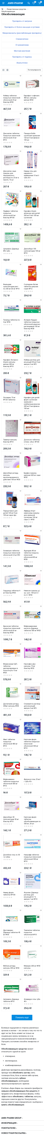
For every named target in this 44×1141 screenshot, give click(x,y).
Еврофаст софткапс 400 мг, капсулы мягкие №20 (32, 98)
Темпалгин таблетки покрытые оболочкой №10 (32, 932)
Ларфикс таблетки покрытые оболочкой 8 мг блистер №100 (10, 214)
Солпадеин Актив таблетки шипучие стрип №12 (31, 286)
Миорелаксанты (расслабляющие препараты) (22, 33)
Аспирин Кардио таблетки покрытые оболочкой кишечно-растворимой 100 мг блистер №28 (32, 324)
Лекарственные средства (16, 9)
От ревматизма (22, 45)
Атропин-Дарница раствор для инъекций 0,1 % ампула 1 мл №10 (31, 896)
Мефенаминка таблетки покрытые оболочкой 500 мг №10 (11, 782)
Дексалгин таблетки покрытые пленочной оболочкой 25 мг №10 (11, 136)
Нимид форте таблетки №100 (9, 894)
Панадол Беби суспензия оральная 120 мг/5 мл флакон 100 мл (32, 136)
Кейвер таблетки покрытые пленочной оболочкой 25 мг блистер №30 (11, 99)
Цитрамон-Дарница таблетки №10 (11, 1000)
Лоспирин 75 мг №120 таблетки (9, 399)
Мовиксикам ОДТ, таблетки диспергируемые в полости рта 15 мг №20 (10, 668)
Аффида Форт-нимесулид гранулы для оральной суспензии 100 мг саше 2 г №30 (31, 515)
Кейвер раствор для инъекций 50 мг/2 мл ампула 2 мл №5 (32, 362)
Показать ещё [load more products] (22, 1017)
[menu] (3, 3)
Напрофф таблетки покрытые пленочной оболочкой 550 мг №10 (32, 858)
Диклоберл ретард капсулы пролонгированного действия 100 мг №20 (11, 476)
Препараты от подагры (22, 57)
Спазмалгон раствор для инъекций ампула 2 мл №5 (32, 706)
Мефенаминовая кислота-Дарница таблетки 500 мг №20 (32, 628)
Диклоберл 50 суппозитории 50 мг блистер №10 (11, 819)
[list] (7, 70)
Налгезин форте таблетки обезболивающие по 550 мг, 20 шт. (32, 820)
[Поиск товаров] (28, 3)
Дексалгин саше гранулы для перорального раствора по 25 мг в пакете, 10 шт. (11, 175)
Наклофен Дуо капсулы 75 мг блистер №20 (30, 666)
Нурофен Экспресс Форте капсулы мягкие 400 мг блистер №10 (10, 363)
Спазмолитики (22, 39)
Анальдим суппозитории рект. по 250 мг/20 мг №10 (11, 286)
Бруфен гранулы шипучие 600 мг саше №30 (32, 475)
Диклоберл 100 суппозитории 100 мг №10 (32, 251)
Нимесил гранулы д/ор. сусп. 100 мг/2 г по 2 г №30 (32, 593)
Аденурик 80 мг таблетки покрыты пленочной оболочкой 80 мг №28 (31, 555)
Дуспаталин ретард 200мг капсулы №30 (11, 705)
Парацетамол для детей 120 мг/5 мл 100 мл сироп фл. (10, 513)
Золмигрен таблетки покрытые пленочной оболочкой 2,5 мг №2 (11, 553)
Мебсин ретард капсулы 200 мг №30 (11, 967)
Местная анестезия (22, 51)
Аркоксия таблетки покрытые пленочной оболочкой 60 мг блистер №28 (11, 629)
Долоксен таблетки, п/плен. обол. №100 (32, 441)
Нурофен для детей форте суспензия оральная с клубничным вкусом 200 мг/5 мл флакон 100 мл (32, 403)
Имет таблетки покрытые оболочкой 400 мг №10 (10, 742)
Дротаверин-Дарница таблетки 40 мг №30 (11, 932)
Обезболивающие (8, 11)
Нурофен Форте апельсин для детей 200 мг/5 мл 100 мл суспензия (32, 214)
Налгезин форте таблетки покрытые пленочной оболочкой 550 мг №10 (32, 743)
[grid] (3, 70)
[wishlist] (20, 76)
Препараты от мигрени (22, 21)
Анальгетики (22, 63)
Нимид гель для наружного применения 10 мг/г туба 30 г (31, 174)
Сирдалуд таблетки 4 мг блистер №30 (11, 592)
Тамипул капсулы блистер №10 (10, 441)
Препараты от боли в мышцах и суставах (22, 27)
